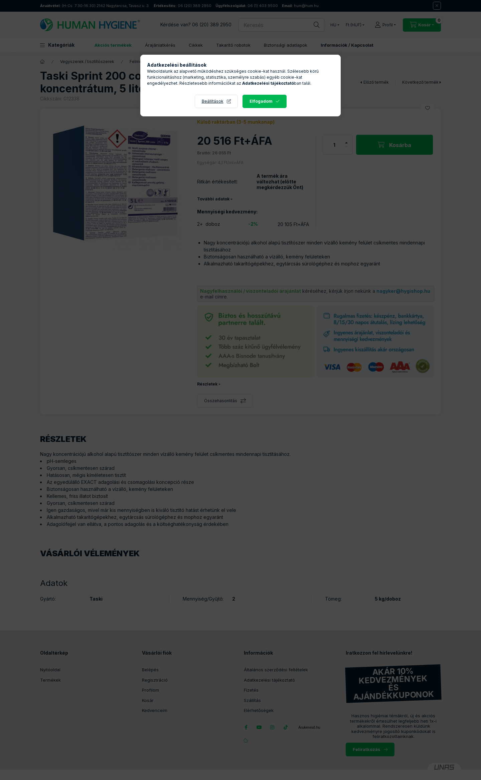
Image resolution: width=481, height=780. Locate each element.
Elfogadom (261, 101)
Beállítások (212, 101)
